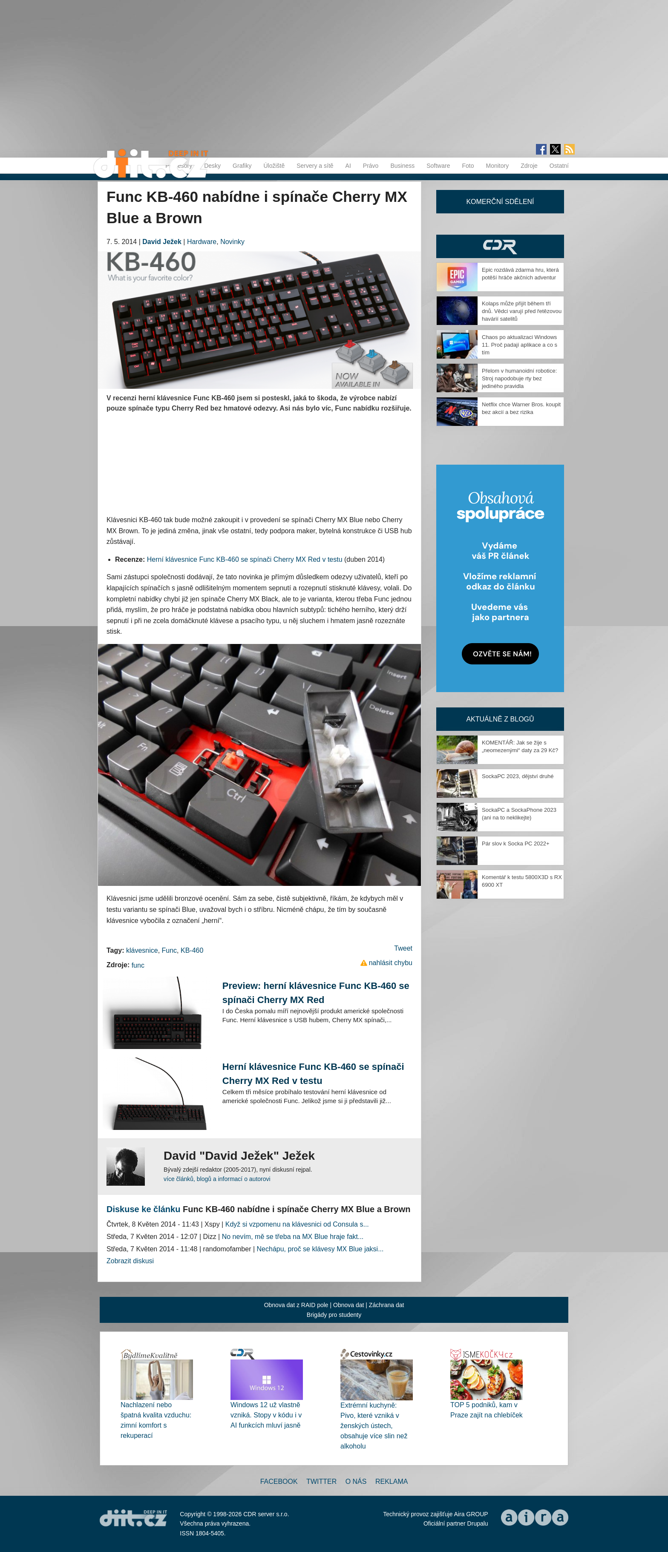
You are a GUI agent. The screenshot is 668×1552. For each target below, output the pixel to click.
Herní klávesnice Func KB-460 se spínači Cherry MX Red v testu (245, 559)
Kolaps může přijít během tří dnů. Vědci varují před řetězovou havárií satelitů (521, 311)
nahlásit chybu (390, 962)
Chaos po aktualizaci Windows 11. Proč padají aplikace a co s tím (519, 345)
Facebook (279, 1481)
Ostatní (559, 165)
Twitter (321, 1481)
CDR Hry (500, 246)
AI (348, 165)
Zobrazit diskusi (130, 1261)
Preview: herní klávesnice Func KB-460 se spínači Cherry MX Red (315, 992)
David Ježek (161, 241)
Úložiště (274, 165)
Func (169, 950)
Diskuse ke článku (143, 1209)
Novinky (232, 241)
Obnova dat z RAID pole (296, 1305)
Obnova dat (348, 1305)
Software (438, 165)
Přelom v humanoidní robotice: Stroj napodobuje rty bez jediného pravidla (519, 378)
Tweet (403, 948)
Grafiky (242, 165)
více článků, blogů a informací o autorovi (217, 1178)
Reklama (391, 1481)
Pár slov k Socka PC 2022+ (516, 843)
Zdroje (529, 165)
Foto (468, 165)
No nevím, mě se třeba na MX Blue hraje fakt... (293, 1236)
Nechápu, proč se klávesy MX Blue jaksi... (320, 1249)
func (138, 965)
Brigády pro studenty (334, 1314)
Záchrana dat (386, 1305)
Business (402, 165)
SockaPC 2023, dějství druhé (517, 776)
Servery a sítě (315, 165)
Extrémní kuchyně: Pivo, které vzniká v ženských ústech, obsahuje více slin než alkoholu (373, 1426)
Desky (212, 165)
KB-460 (192, 950)
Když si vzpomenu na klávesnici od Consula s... (297, 1224)
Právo (371, 165)
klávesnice (142, 950)
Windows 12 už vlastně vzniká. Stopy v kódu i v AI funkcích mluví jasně (266, 1415)
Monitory (497, 165)
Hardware (201, 241)
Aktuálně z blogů (500, 719)
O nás (356, 1481)
